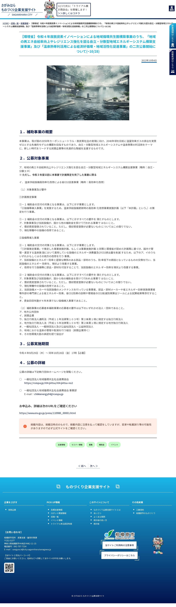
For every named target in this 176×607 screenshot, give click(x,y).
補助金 (101, 444)
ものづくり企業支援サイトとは (107, 509)
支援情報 (61, 444)
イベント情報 (56, 520)
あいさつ (97, 513)
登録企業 (12, 509)
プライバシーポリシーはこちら (119, 555)
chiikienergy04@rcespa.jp (48, 394)
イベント (114, 444)
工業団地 (140, 509)
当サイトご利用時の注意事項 (119, 545)
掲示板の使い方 (100, 520)
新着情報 (24, 23)
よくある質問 (99, 516)
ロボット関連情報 (58, 513)
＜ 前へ (82, 466)
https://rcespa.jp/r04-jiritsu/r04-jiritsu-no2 (48, 383)
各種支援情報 (56, 509)
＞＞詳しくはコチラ (69, 13)
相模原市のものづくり (145, 513)
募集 (91, 444)
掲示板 (96, 523)
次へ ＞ (94, 466)
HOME (6, 23)
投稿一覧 (15, 23)
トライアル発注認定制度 (61, 523)
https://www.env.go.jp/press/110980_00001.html (47, 413)
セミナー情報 (77, 444)
